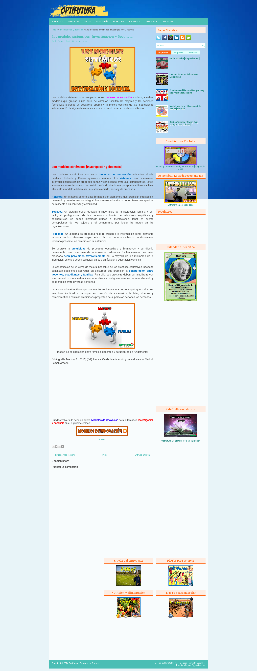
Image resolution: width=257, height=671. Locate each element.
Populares (163, 52)
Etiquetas (178, 52)
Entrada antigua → (143, 455)
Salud (87, 21)
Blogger (196, 441)
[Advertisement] (102, 137)
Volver (102, 439)
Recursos (134, 21)
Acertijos (118, 21)
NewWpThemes (171, 663)
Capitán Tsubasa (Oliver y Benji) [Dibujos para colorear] (184, 123)
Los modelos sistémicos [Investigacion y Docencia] (93, 36)
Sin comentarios (79, 41)
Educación (58, 21)
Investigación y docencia (71, 29)
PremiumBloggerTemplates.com (191, 665)
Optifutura (59, 41)
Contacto (167, 21)
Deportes (74, 21)
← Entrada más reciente (64, 455)
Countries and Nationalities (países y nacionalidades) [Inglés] (186, 91)
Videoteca (151, 21)
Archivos (193, 52)
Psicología (102, 21)
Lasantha (201, 663)
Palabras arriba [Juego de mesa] (184, 58)
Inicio (55, 29)
